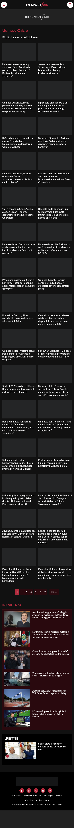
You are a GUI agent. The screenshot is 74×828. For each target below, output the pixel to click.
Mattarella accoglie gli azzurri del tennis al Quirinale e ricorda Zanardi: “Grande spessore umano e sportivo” (50, 634)
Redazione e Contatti (32, 795)
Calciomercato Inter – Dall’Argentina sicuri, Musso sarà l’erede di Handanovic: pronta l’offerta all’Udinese (17, 464)
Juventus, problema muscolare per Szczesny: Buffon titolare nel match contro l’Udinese (19, 533)
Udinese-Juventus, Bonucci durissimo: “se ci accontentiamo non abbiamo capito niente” (17, 178)
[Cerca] (70, 5)
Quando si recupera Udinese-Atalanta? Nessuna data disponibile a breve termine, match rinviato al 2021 (54, 319)
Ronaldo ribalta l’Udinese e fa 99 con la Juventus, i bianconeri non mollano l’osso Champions (54, 178)
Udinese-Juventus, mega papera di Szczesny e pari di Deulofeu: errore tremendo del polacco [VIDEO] (17, 107)
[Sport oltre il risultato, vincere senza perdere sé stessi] (7, 756)
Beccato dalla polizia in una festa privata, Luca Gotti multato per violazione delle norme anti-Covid (53, 213)
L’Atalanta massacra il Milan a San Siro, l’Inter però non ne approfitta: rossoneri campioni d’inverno (18, 284)
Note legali (48, 795)
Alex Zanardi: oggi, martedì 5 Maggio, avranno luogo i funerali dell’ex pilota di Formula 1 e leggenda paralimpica (50, 615)
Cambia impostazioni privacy (37, 800)
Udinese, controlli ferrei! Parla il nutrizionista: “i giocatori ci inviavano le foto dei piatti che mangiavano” (54, 426)
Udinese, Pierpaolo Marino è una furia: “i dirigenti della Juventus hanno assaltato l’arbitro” (54, 142)
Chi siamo (16, 795)
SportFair (21, 805)
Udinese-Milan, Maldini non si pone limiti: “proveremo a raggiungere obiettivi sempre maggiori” (18, 355)
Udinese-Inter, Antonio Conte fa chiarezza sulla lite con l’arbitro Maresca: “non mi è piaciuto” (18, 248)
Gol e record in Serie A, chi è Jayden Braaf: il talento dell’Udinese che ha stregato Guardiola (18, 213)
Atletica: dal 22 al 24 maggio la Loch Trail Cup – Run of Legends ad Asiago (49, 692)
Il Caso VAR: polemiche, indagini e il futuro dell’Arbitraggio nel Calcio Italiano (49, 714)
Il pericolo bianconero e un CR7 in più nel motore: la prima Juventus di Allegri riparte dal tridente (53, 107)
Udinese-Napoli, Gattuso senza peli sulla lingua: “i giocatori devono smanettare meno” (54, 284)
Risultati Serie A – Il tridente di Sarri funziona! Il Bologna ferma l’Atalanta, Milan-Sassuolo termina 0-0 (55, 499)
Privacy (59, 795)
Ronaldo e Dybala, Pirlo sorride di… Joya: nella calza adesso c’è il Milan (17, 318)
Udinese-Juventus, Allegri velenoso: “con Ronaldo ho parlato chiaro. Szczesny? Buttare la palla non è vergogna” (16, 70)
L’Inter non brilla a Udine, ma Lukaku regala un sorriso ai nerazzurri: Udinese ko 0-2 (54, 462)
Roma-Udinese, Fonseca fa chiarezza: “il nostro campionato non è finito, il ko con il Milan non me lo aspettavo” (18, 427)
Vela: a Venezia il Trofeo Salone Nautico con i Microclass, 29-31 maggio (50, 674)
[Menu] (4, 5)
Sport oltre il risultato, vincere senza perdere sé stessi (52, 746)
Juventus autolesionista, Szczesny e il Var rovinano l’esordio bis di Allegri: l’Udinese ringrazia (52, 68)
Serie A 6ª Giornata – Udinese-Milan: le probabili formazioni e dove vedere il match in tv (55, 353)
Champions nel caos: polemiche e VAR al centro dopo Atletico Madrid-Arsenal (50, 652)
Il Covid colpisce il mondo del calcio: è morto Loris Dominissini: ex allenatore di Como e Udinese (18, 142)
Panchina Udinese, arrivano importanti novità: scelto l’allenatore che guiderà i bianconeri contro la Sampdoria (17, 575)
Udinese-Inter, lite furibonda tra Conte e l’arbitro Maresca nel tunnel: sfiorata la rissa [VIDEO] (54, 248)
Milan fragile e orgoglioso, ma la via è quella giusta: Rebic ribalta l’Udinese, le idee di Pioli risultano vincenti (18, 499)
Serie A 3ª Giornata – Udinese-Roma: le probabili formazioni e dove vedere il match (19, 389)
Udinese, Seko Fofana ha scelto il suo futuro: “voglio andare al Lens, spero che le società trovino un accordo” (53, 390)
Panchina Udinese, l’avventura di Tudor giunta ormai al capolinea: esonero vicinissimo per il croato (54, 573)
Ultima (54, 592)
